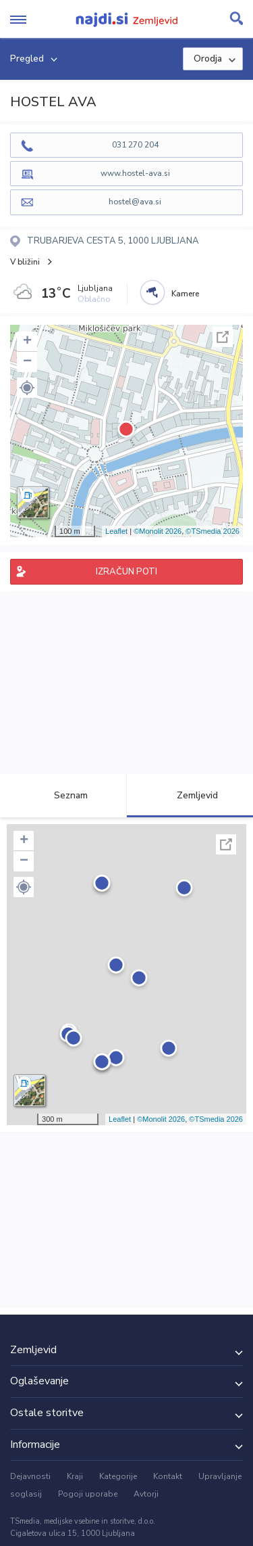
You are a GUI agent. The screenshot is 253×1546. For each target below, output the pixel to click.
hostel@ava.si (135, 201)
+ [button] (27, 342)
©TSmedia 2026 (213, 531)
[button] (27, 388)
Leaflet (116, 531)
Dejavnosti (30, 1476)
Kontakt (167, 1476)
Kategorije (118, 1476)
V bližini (25, 261)
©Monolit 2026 (157, 531)
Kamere (185, 293)
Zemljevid (189, 795)
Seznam (63, 795)
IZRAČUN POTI (126, 572)
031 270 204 (135, 144)
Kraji (75, 1476)
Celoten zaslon (223, 337)
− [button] (27, 362)
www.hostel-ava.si (135, 173)
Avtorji (146, 1493)
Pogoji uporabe (87, 1493)
